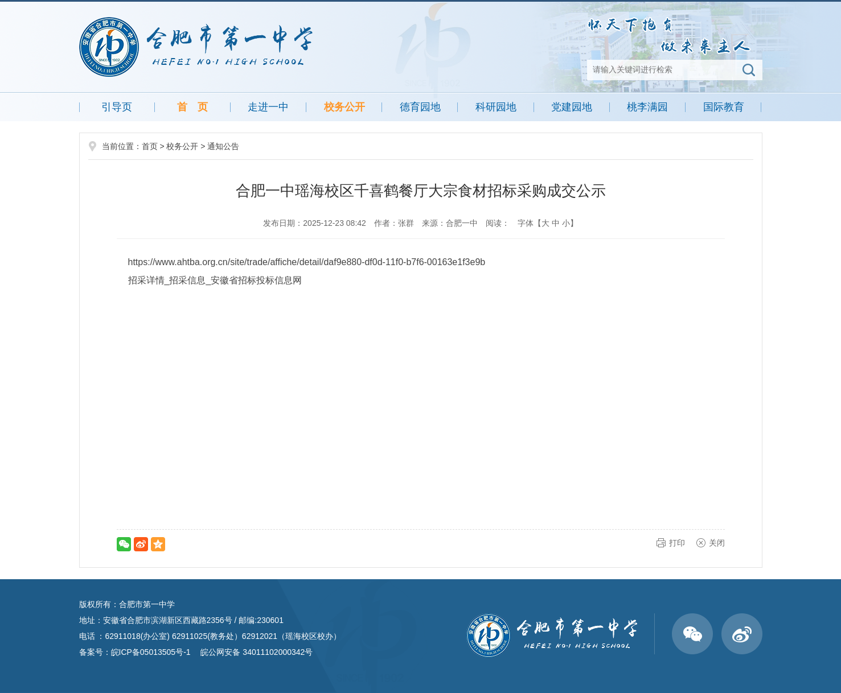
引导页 (116, 107)
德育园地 (420, 107)
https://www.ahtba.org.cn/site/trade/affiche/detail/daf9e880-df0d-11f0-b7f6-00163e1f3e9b (307, 262)
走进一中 (268, 107)
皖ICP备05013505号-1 (151, 652)
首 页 (192, 107)
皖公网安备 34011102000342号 (256, 652)
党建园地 (571, 107)
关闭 (717, 542)
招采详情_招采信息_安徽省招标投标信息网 (215, 280)
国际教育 (723, 107)
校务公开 (344, 107)
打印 (677, 542)
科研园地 (495, 107)
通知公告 (223, 146)
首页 (150, 146)
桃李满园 (647, 107)
